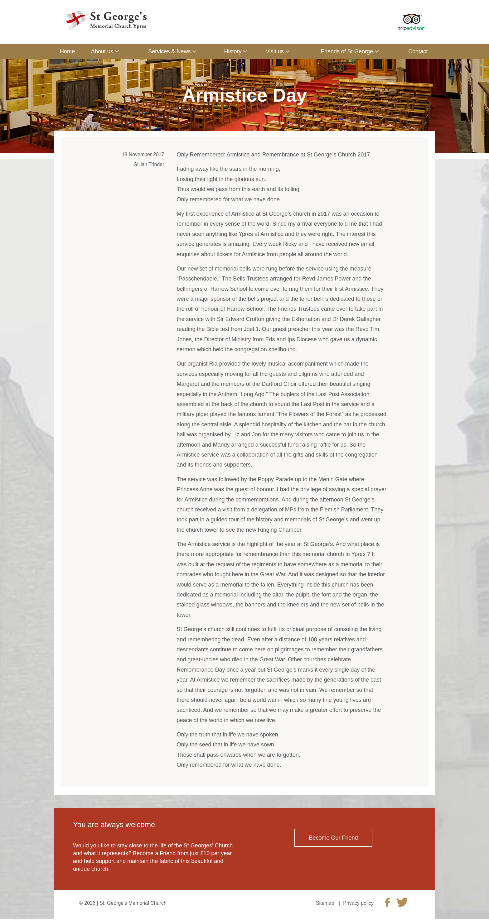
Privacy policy (358, 903)
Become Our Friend (333, 838)
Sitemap (325, 903)
